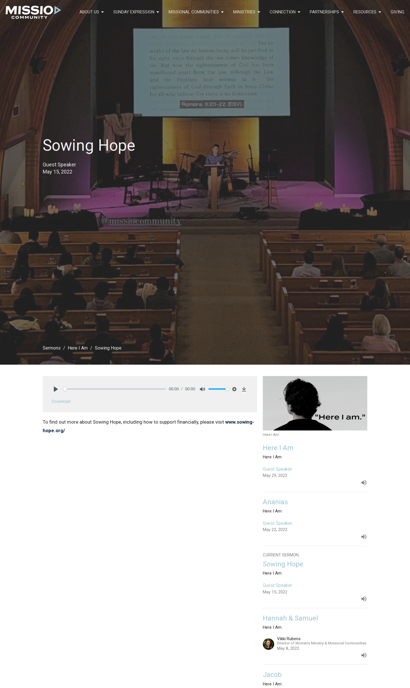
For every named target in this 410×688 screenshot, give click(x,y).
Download (61, 401)
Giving (397, 12)
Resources (367, 12)
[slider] (114, 389)
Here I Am (78, 348)
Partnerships (327, 12)
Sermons (52, 348)
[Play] (55, 389)
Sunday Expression (136, 12)
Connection (285, 12)
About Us (92, 12)
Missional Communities (197, 12)
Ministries (247, 12)
